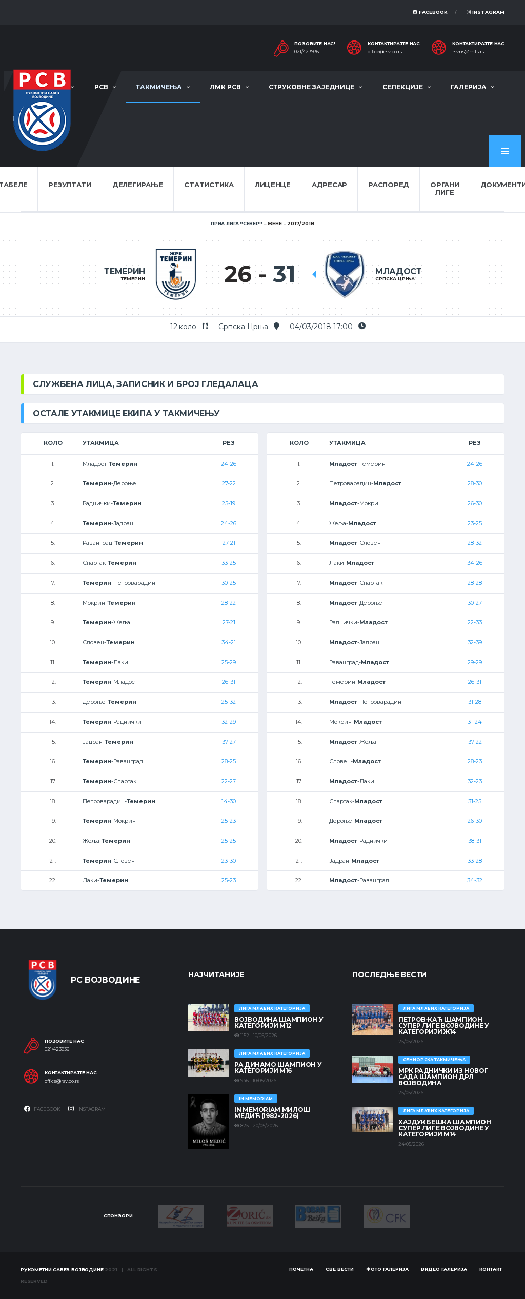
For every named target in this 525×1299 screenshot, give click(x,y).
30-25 (228, 582)
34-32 (474, 880)
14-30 (228, 801)
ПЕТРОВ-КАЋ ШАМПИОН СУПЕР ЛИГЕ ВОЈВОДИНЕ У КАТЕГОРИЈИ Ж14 (443, 1026)
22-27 (228, 781)
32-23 (475, 781)
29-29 (475, 662)
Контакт (490, 1269)
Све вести (340, 1269)
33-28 (475, 860)
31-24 (475, 721)
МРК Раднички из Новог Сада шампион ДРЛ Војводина (443, 1077)
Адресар (329, 184)
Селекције (402, 87)
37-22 (475, 741)
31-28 (474, 701)
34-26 (474, 562)
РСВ (101, 87)
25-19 (228, 503)
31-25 (474, 801)
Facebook (430, 12)
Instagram (485, 12)
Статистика (208, 184)
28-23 (475, 761)
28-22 (228, 602)
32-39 (475, 642)
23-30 (228, 860)
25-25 (228, 840)
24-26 (228, 464)
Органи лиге (444, 188)
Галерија (469, 87)
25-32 (228, 701)
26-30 (475, 503)
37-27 (229, 741)
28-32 (475, 542)
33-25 (228, 562)
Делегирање (137, 184)
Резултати (69, 184)
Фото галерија (387, 1269)
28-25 (228, 761)
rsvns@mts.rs (468, 51)
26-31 (228, 681)
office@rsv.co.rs (385, 51)
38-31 (474, 840)
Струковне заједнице (311, 87)
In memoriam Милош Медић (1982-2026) (272, 1113)
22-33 (475, 622)
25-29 (228, 662)
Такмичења (159, 87)
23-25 (475, 523)
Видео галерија (444, 1269)
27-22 (229, 483)
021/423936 (306, 51)
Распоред (388, 184)
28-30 (475, 483)
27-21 (229, 542)
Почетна (301, 1269)
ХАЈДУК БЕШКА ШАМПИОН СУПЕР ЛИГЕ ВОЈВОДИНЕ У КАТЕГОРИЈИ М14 (444, 1128)
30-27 (475, 602)
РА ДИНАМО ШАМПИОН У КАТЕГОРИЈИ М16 (277, 1067)
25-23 (228, 820)
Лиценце (273, 184)
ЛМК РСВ (225, 87)
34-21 (228, 642)
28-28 (475, 582)
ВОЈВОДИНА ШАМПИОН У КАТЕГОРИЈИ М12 (278, 1022)
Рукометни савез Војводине (62, 1269)
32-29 (228, 721)
